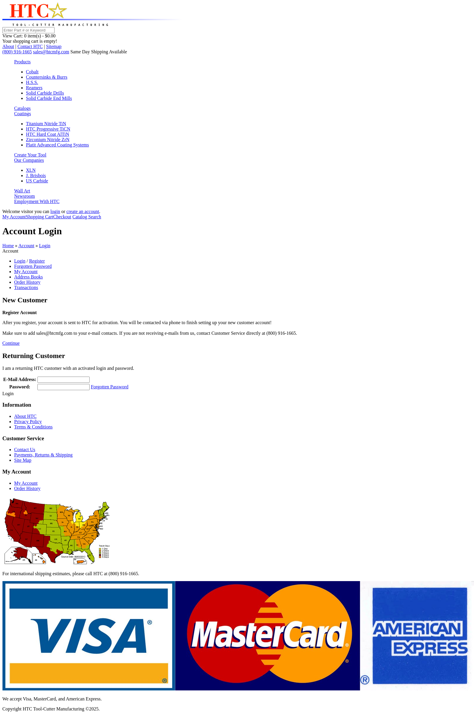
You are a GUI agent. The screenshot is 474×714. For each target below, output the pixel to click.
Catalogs (22, 108)
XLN (31, 170)
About (8, 46)
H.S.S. (32, 82)
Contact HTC (30, 46)
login (55, 211)
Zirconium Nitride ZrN (48, 139)
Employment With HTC (37, 201)
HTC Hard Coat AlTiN (47, 134)
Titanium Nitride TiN (46, 123)
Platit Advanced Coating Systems (57, 144)
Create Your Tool (30, 154)
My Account (14, 216)
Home (8, 245)
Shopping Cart (39, 216)
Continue (11, 343)
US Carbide (37, 180)
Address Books (28, 276)
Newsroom (24, 196)
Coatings (22, 113)
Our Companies (29, 160)
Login (44, 245)
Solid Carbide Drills (45, 92)
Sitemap (53, 46)
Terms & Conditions (33, 426)
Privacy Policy (28, 421)
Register (37, 260)
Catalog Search (87, 216)
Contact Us (24, 449)
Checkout (62, 216)
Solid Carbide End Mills (49, 98)
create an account (82, 211)
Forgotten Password (33, 266)
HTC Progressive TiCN (48, 128)
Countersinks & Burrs (46, 77)
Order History (27, 282)
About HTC (25, 416)
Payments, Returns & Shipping (43, 454)
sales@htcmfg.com (51, 51)
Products (22, 61)
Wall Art (22, 190)
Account (26, 245)
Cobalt (32, 71)
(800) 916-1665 (17, 51)
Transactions (26, 287)
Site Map (22, 460)
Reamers (34, 87)
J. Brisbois (36, 175)
